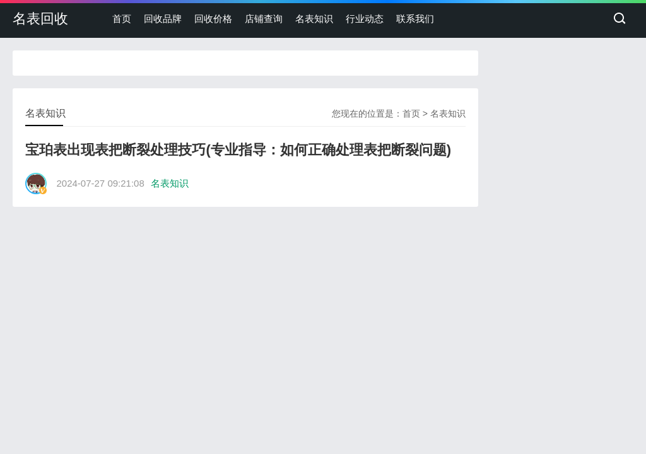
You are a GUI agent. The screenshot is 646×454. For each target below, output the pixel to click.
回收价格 (213, 18)
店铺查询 (264, 18)
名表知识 (314, 18)
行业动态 (365, 18)
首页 (121, 18)
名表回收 (40, 18)
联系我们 (415, 18)
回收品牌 (163, 18)
